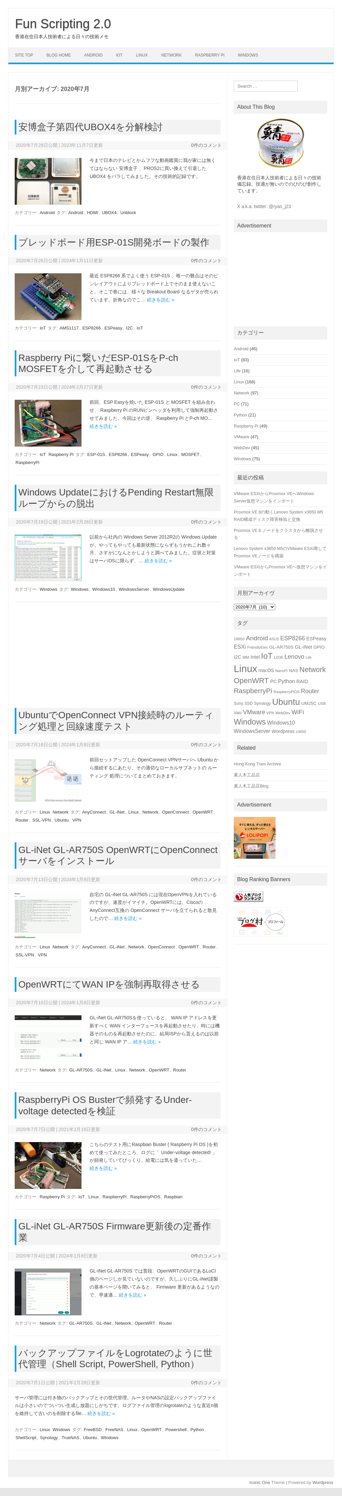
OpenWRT (203, 812)
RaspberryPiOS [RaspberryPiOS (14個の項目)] (287, 692)
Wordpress (322, 1482)
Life (237, 370)
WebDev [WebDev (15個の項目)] (283, 713)
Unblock (128, 212)
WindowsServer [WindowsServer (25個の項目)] (252, 731)
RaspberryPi (27, 462)
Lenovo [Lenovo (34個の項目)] (294, 656)
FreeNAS (114, 1429)
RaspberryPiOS (145, 1196)
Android (93, 55)
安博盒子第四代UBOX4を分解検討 (90, 127)
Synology (49, 1437)
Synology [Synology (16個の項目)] (262, 703)
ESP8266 (91, 328)
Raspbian (173, 1196)
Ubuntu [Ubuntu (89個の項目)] (286, 702)
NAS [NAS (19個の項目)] (293, 670)
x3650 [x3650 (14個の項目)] (301, 732)
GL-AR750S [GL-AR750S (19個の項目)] (281, 647)
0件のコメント (206, 145)
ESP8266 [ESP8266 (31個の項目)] (292, 638)
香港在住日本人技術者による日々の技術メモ (62, 36)
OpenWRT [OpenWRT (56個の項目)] (251, 680)
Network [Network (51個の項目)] (313, 670)
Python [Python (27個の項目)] (286, 681)
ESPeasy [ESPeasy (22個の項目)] (316, 638)
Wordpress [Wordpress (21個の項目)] (283, 731)
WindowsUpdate (169, 589)
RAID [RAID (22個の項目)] (302, 681)
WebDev (242, 447)
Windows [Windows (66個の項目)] (250, 722)
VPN (76, 820)
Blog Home (58, 55)
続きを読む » (160, 299)
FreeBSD (93, 1429)
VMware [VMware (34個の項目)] (254, 712)
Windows (248, 55)
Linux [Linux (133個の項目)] (245, 668)
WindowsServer (134, 589)
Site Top (24, 55)
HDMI (92, 212)
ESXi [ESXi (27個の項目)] (240, 647)
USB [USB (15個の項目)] (322, 703)
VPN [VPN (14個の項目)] (270, 713)
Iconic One (259, 1482)
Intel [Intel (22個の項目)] (255, 657)
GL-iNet (117, 812)
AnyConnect (94, 812)
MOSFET (190, 454)
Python (197, 1429)
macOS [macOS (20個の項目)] (266, 670)
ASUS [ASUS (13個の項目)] (274, 639)
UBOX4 (109, 212)
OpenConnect (175, 812)
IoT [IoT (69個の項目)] (267, 655)
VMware (241, 436)
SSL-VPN (41, 820)
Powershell (176, 1429)
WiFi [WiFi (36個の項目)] (298, 712)
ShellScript (25, 1437)
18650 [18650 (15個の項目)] (239, 639)
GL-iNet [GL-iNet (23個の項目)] (303, 647)
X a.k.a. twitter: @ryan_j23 (264, 206)
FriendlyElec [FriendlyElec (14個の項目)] (257, 647)
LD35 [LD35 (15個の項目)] (278, 657)
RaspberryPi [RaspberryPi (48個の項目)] (253, 690)
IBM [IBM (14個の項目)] (245, 657)
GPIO (158, 454)
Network (171, 55)
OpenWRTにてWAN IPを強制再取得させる (109, 984)
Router (21, 820)
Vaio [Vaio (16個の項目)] (238, 713)
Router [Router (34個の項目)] (310, 691)
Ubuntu (62, 820)
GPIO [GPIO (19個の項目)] (319, 647)
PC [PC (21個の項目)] (273, 681)
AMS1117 (68, 328)
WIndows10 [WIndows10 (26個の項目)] (281, 723)
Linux (142, 55)
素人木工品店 (247, 774)
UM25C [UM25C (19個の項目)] (309, 703)
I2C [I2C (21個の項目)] (237, 657)
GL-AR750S (81, 1069)
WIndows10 (103, 589)
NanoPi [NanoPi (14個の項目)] (281, 671)
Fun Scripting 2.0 (63, 24)
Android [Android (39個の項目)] (257, 638)
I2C (129, 328)
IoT (119, 55)
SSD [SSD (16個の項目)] (248, 703)
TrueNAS (70, 1437)
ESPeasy (113, 328)
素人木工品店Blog (251, 785)
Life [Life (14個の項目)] (309, 657)
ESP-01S (96, 454)
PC (237, 403)
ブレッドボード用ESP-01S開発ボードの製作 (113, 242)
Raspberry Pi (209, 55)
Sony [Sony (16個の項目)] (238, 703)
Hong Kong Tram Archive (257, 763)
